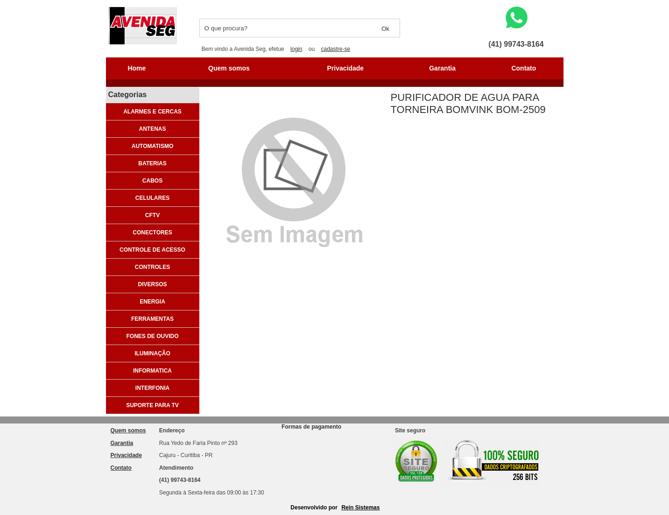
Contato (523, 68)
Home (136, 68)
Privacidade (345, 68)
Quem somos (229, 68)
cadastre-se (335, 49)
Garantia (442, 68)
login (296, 49)
